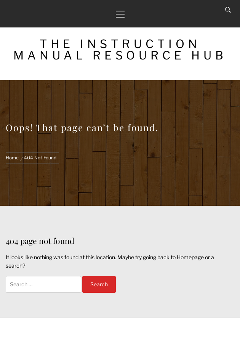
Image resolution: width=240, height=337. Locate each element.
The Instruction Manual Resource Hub (120, 49)
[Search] (228, 10)
